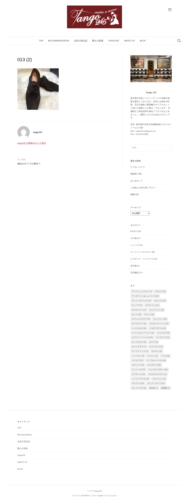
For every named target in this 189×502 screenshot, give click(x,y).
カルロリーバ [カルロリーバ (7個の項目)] (139, 310)
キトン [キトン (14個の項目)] (149, 314)
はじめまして (136, 181)
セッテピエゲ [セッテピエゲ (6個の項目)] (139, 342)
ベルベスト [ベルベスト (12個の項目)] (159, 379)
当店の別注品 (80, 40)
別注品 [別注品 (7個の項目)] (153, 388)
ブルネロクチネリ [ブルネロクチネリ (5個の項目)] (157, 374)
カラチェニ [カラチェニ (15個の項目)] (152, 305)
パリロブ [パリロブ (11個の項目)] (137, 360)
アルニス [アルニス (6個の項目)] (160, 291)
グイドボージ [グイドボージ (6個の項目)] (139, 324)
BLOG (143, 40)
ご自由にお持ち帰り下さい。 (143, 188)
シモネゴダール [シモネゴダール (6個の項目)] (157, 328)
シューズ (134, 245)
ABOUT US (129, 40)
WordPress (86, 496)
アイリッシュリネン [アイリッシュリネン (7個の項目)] (142, 291)
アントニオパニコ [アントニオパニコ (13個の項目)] (141, 301)
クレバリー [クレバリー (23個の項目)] (160, 319)
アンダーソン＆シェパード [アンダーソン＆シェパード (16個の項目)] (145, 296)
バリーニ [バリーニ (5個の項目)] (152, 356)
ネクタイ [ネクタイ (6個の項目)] (156, 351)
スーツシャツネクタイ (140, 252)
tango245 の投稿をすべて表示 (31, 143)
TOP (41, 40)
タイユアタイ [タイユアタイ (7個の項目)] (139, 347)
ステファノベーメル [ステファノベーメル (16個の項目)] (142, 337)
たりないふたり (137, 167)
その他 (133, 238)
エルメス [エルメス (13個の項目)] (160, 301)
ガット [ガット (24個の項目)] (136, 314)
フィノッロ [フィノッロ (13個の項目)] (138, 369)
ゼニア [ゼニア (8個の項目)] (153, 342)
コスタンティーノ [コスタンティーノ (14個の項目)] (158, 324)
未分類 (133, 266)
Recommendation (58, 40)
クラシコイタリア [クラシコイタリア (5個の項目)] (141, 319)
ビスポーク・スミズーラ (141, 259)
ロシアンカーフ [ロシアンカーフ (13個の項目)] (156, 383)
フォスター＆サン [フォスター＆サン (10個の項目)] (157, 369)
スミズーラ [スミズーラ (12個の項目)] (162, 337)
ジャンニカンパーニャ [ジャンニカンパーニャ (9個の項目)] (143, 333)
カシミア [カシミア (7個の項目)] (137, 305)
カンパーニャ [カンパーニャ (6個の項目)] (156, 310)
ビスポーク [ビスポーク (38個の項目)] (154, 365)
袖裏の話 (134, 194)
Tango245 (113, 40)
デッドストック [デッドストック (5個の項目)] (140, 351)
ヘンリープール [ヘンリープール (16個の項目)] (140, 379)
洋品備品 (134, 272)
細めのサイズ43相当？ (29, 163)
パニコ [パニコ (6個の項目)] (165, 356)
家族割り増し (136, 174)
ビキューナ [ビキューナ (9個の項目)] (138, 365)
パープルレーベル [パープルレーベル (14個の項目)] (155, 360)
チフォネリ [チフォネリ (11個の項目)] (156, 347)
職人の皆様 (97, 40)
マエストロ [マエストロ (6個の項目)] (138, 383)
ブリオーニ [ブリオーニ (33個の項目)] (138, 374)
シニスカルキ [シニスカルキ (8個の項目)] (139, 328)
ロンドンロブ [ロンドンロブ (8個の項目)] (139, 388)
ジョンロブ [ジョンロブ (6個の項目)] (163, 333)
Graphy (100, 496)
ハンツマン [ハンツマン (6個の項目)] (138, 356)
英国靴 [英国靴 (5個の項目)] (165, 388)
